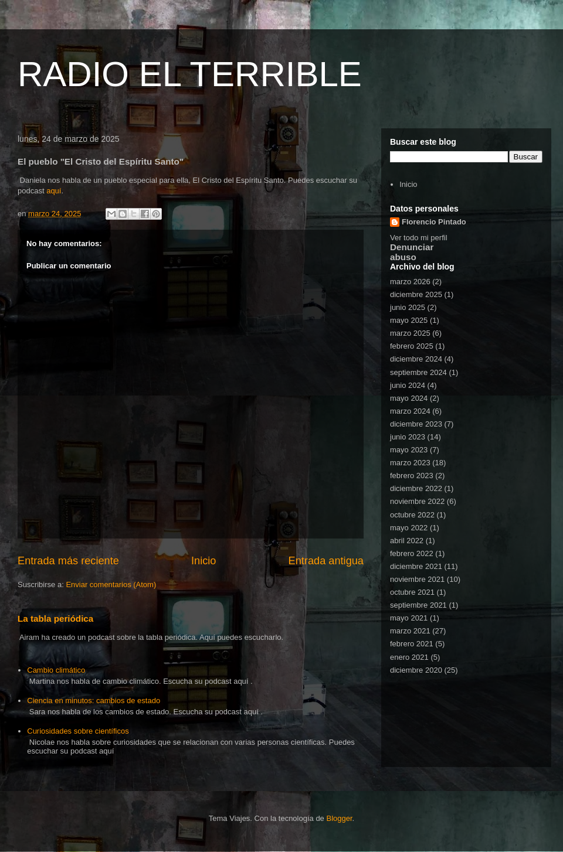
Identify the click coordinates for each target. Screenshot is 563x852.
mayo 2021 (409, 618)
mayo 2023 (409, 449)
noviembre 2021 (417, 579)
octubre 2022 (412, 514)
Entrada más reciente (68, 561)
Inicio (203, 561)
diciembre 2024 (416, 359)
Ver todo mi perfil (418, 237)
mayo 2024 (409, 398)
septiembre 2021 (418, 605)
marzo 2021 (410, 630)
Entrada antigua (326, 561)
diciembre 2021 (416, 566)
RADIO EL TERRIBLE (190, 74)
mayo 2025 (409, 320)
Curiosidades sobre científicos (77, 731)
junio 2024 (407, 385)
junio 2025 (407, 307)
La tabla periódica (55, 618)
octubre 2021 (412, 592)
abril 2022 (406, 540)
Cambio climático (56, 670)
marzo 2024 (410, 411)
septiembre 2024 (418, 372)
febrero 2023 (411, 475)
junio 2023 (407, 436)
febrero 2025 (411, 346)
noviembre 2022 (417, 501)
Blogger (339, 818)
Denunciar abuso (411, 252)
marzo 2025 (410, 333)
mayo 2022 (409, 527)
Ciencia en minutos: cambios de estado (93, 700)
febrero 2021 (411, 643)
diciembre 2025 (416, 294)
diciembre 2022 (416, 488)
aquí (53, 190)
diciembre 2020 (416, 670)
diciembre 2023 (416, 424)
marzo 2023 (410, 462)
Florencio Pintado (434, 221)
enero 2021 (409, 657)
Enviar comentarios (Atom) (111, 584)
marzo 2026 (410, 281)
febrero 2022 (411, 553)
